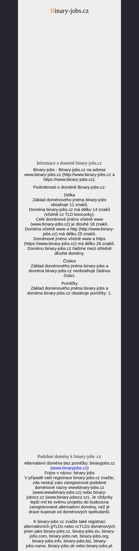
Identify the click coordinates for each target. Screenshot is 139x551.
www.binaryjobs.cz (69, 467)
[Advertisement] (69, 89)
